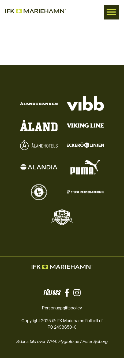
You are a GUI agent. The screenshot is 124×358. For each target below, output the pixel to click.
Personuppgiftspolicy (62, 307)
